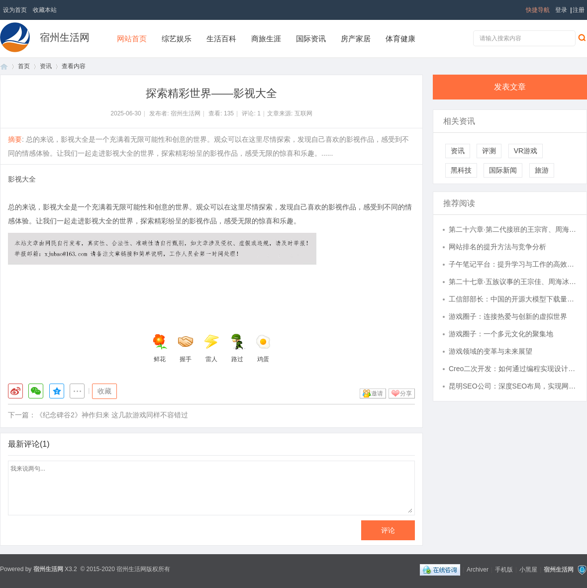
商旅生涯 (266, 38)
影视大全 (22, 179)
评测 (489, 151)
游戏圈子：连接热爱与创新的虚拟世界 (508, 316)
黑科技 (461, 170)
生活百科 (221, 38)
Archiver (478, 569)
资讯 (46, 66)
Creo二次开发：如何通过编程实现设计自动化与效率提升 (513, 369)
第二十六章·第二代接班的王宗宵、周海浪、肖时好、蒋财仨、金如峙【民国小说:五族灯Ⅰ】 (513, 229)
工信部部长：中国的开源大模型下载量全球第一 (513, 299)
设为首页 (15, 9)
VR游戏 (525, 151)
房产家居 (356, 38)
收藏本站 (45, 9)
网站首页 (132, 38)
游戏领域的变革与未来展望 (490, 351)
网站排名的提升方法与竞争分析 (497, 247)
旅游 (542, 170)
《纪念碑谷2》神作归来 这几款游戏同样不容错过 (112, 415)
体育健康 (400, 38)
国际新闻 (503, 170)
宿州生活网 (65, 37)
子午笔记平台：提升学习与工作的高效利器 (513, 264)
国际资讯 (311, 38)
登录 (561, 9)
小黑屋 (528, 569)
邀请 (377, 393)
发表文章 (510, 87)
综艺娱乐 (177, 38)
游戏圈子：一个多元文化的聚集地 (501, 334)
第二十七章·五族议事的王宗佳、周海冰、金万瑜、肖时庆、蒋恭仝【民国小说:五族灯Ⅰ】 (513, 282)
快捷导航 (538, 9)
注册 (579, 9)
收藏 (104, 391)
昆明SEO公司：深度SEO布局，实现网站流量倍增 (513, 386)
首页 (4, 66)
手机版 (504, 569)
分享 (406, 393)
